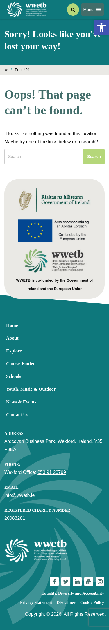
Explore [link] (14, 350)
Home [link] (12, 325)
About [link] (12, 338)
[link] (101, 27)
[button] (88, 9)
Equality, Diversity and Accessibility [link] (73, 593)
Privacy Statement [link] (36, 602)
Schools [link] (13, 376)
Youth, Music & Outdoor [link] (31, 389)
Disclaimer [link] (66, 602)
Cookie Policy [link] (92, 602)
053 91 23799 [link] (51, 472)
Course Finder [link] (20, 363)
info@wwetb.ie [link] (19, 495)
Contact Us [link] (17, 414)
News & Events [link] (21, 401)
